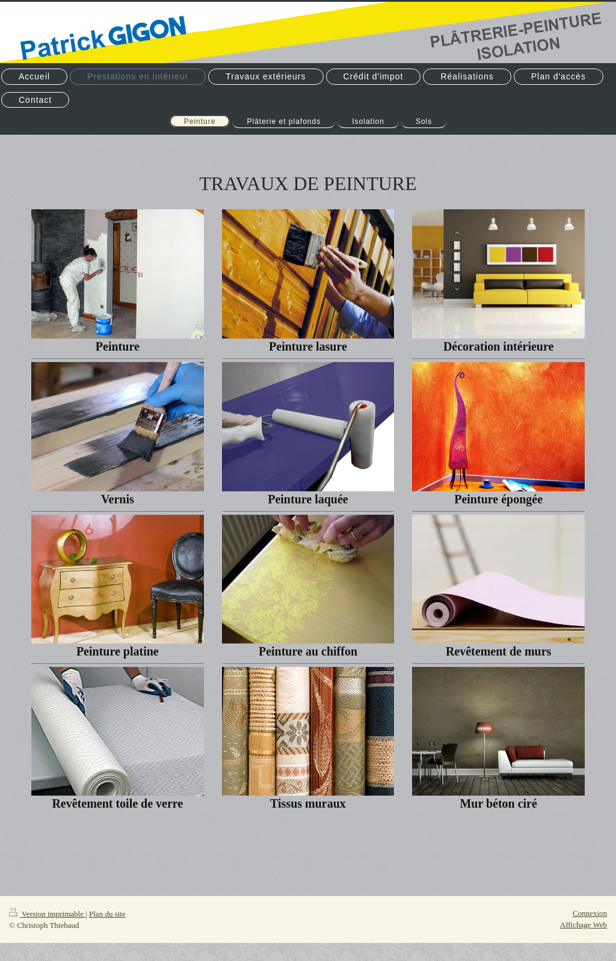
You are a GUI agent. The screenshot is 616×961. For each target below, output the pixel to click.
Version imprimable (47, 913)
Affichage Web (583, 924)
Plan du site (107, 913)
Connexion (590, 913)
